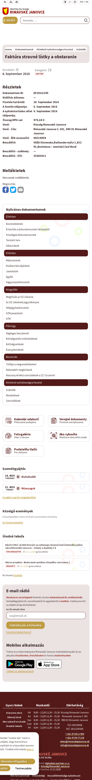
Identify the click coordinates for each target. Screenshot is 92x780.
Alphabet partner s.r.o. (57, 745)
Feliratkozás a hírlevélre (25, 607)
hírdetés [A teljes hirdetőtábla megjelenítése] (17, 556)
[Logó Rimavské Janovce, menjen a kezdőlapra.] (46, 737)
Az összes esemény (12, 504)
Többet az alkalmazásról (20, 653)
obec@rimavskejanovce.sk (74, 723)
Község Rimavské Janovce (55, 748)
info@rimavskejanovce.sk (75, 727)
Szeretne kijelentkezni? (18, 614)
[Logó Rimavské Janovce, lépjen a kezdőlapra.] (46, 11)
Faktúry (39, 56)
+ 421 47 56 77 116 (74, 719)
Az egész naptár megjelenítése (19, 479)
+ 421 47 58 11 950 (74, 715)
